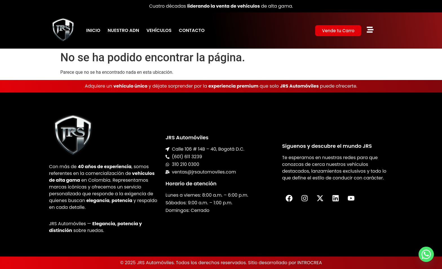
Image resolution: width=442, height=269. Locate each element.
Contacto (191, 30)
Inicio (93, 30)
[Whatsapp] (426, 254)
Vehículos (158, 30)
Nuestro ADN (123, 30)
